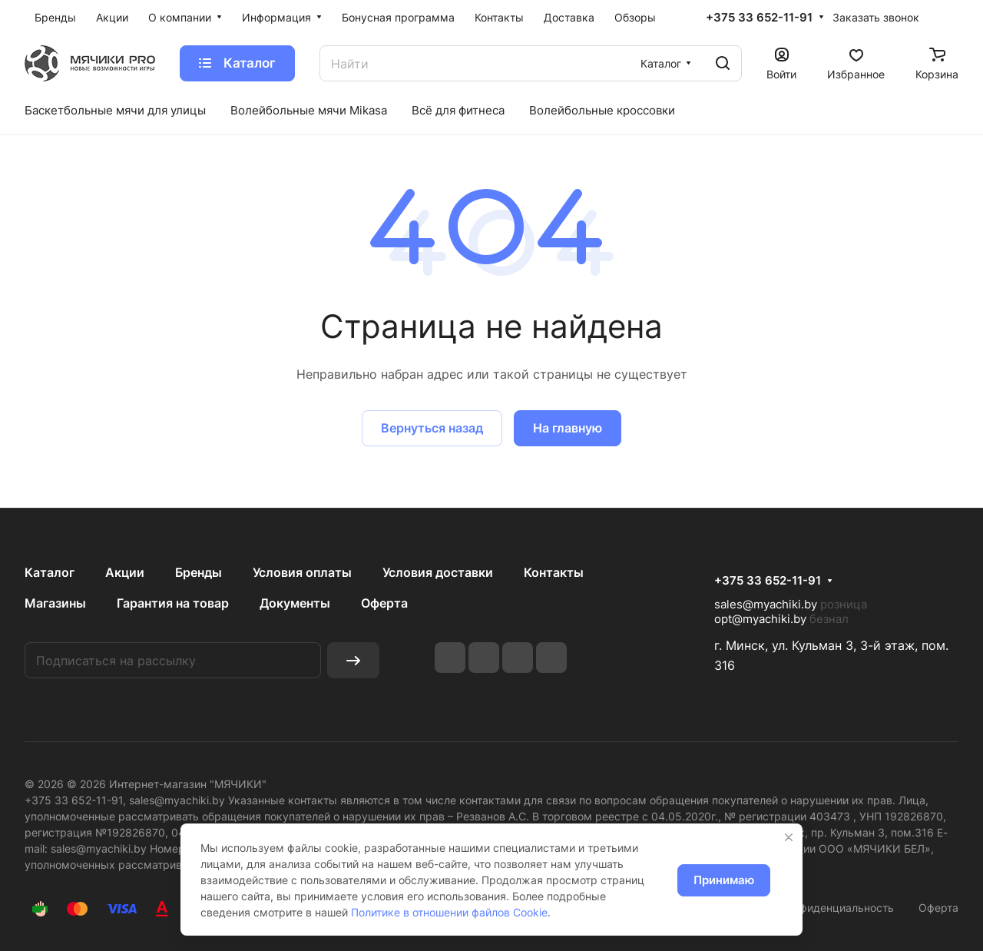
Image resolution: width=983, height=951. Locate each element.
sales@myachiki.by (765, 604)
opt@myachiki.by (760, 618)
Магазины (55, 603)
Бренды (198, 572)
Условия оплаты (302, 572)
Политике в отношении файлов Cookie (449, 912)
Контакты (554, 572)
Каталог (49, 572)
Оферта (384, 603)
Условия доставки (437, 572)
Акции (124, 572)
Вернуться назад (432, 428)
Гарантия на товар (173, 603)
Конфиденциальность (837, 907)
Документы (295, 603)
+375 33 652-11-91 (759, 18)
